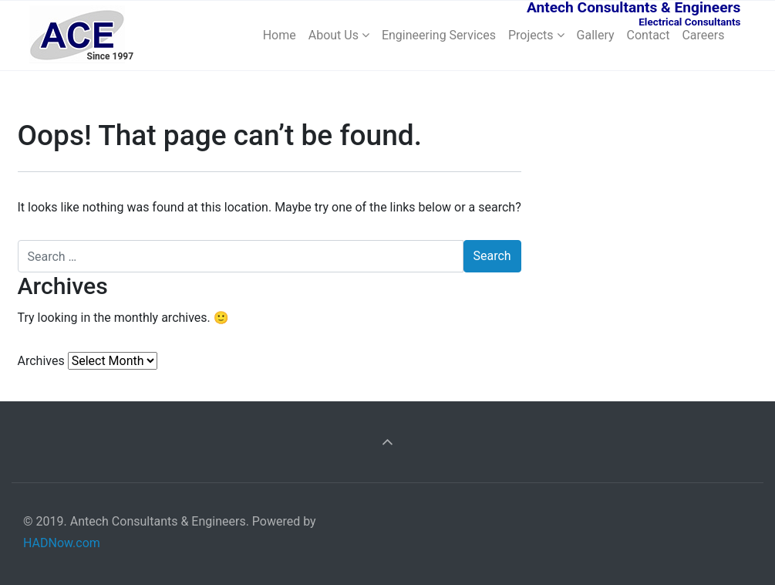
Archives (41, 360)
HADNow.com (61, 543)
